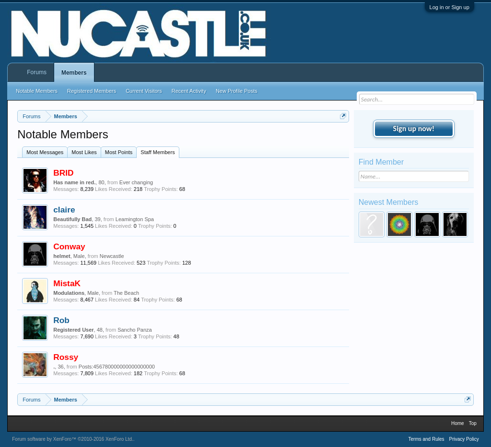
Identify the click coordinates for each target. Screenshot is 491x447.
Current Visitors (144, 91)
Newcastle (112, 256)
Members (74, 72)
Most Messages (44, 152)
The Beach (126, 293)
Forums (37, 72)
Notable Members (37, 91)
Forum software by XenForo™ (72, 439)
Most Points (118, 152)
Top (473, 423)
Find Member (381, 162)
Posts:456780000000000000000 (117, 366)
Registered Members (91, 91)
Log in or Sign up (449, 7)
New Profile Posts (236, 91)
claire (64, 209)
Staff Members (157, 152)
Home (457, 423)
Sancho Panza (134, 330)
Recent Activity (189, 91)
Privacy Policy (464, 439)
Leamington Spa (135, 219)
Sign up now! (413, 128)
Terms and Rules (426, 439)
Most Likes (84, 152)
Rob (61, 320)
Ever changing (136, 182)
